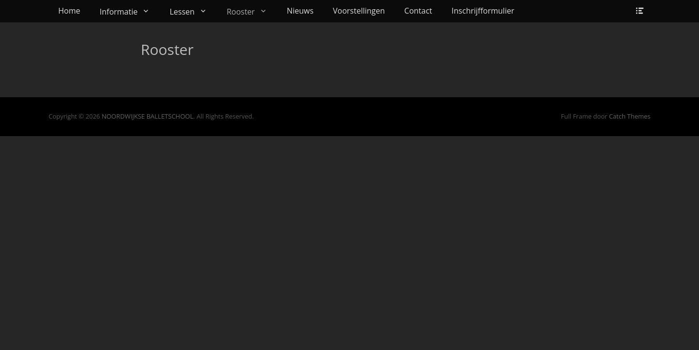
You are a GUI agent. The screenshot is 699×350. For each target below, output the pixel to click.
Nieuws (300, 10)
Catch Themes (629, 116)
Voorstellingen (359, 10)
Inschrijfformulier (482, 10)
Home (69, 10)
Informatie (118, 11)
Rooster (241, 11)
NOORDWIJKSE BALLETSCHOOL (147, 116)
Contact (418, 10)
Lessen (181, 11)
